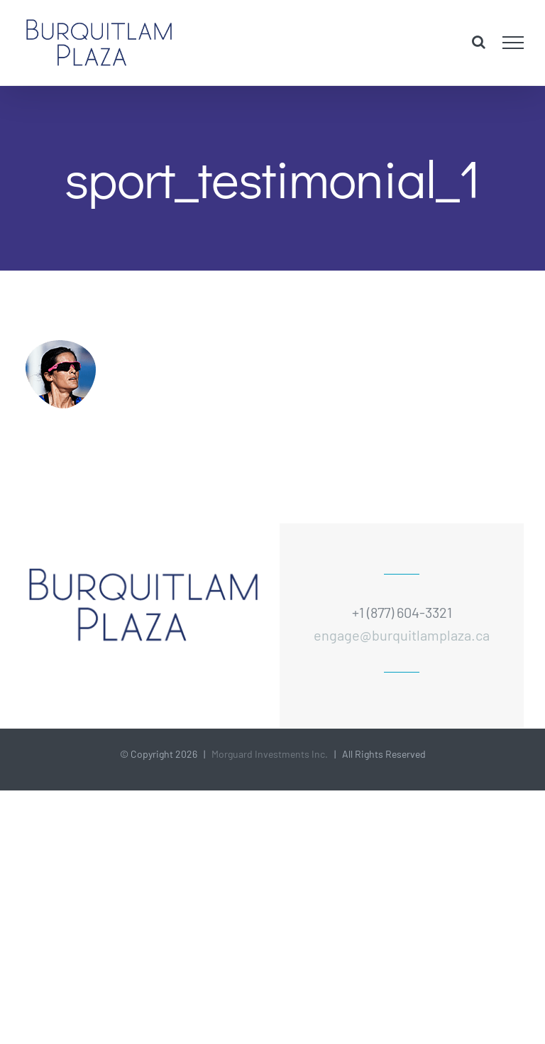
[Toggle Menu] (513, 42)
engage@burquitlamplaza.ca (402, 634)
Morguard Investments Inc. (269, 754)
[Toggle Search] (478, 42)
